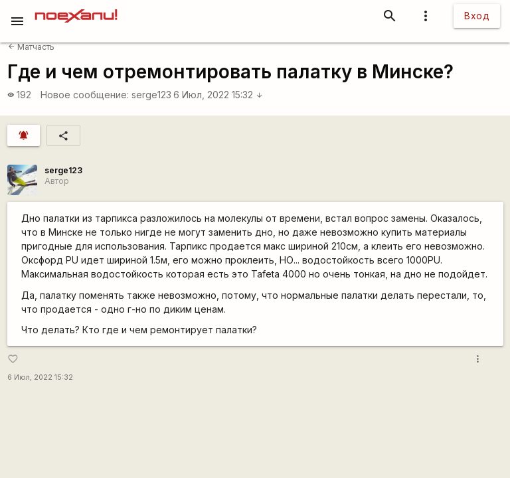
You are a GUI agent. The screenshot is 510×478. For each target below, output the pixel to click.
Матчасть (31, 47)
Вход (476, 15)
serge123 (151, 94)
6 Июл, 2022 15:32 (218, 94)
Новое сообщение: (85, 94)
